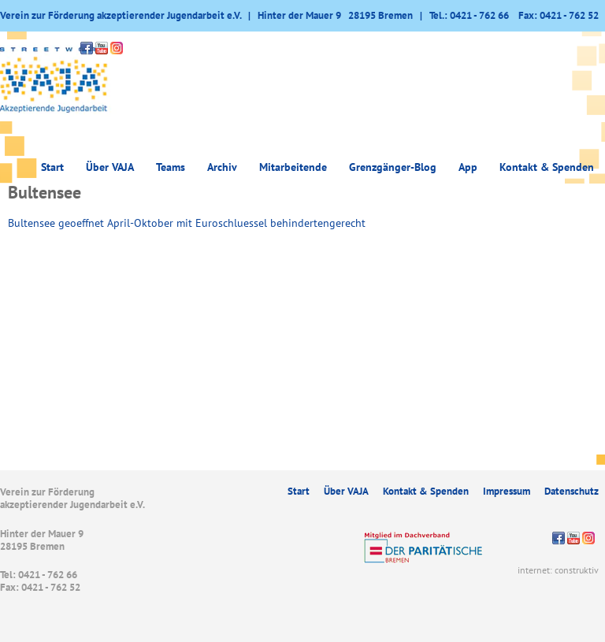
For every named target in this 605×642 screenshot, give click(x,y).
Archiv (222, 167)
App (467, 167)
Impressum (506, 491)
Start (52, 167)
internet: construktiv (558, 570)
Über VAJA (110, 167)
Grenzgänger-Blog (392, 167)
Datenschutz (571, 491)
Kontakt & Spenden (546, 167)
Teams (170, 167)
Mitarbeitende (293, 167)
